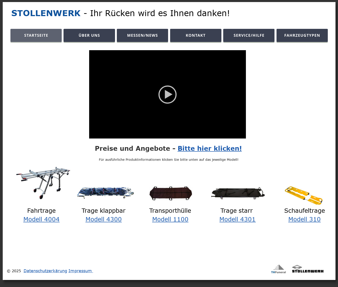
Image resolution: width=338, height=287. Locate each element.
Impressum (81, 270)
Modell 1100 (170, 219)
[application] (167, 94)
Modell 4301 (237, 219)
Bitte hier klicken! (210, 148)
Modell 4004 (41, 219)
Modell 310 (304, 219)
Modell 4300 (104, 219)
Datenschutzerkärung (45, 270)
